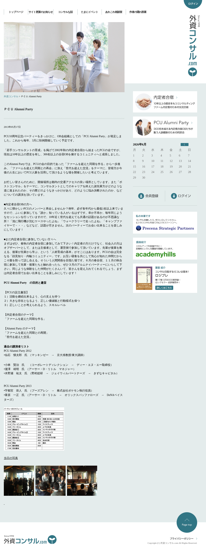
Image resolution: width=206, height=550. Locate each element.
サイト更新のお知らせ (41, 11)
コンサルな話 (65, 11)
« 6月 (184, 144)
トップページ (16, 11)
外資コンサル (11, 96)
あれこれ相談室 (113, 11)
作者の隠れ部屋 (137, 11)
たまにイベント (89, 11)
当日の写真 (11, 458)
